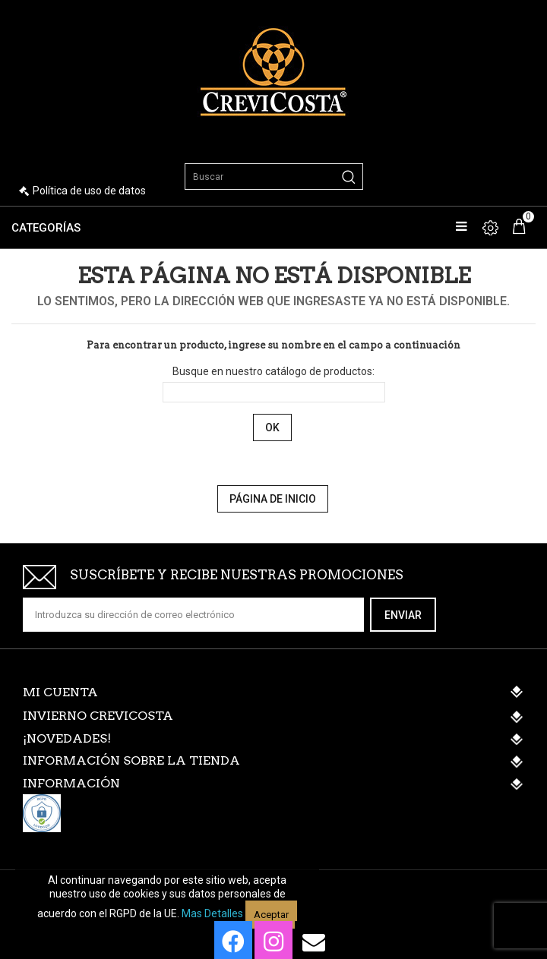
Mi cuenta (60, 692)
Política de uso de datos (89, 191)
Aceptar (271, 914)
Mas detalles (212, 913)
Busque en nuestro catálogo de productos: (273, 371)
